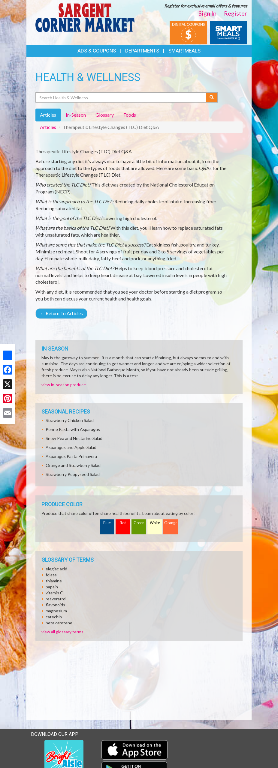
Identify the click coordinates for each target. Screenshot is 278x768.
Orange (170, 523)
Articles (48, 127)
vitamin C (54, 592)
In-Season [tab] (76, 115)
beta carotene (59, 622)
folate (51, 574)
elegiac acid (56, 568)
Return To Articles (61, 313)
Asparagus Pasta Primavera (71, 456)
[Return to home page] (84, 16)
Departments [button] (142, 51)
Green (139, 523)
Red (123, 523)
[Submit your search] (212, 97)
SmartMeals (184, 51)
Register (235, 13)
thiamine (54, 580)
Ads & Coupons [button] (96, 51)
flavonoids (55, 604)
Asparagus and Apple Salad (71, 447)
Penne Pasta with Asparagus (73, 429)
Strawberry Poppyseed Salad (73, 474)
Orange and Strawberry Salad (73, 465)
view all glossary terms (62, 631)
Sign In (207, 13)
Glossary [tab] (104, 115)
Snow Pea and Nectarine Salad (74, 438)
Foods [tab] (129, 115)
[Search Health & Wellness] (121, 97)
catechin (54, 616)
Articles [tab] (48, 115)
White (155, 523)
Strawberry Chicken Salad (70, 420)
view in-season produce (63, 384)
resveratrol (56, 598)
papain (52, 586)
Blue (107, 523)
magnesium (56, 610)
